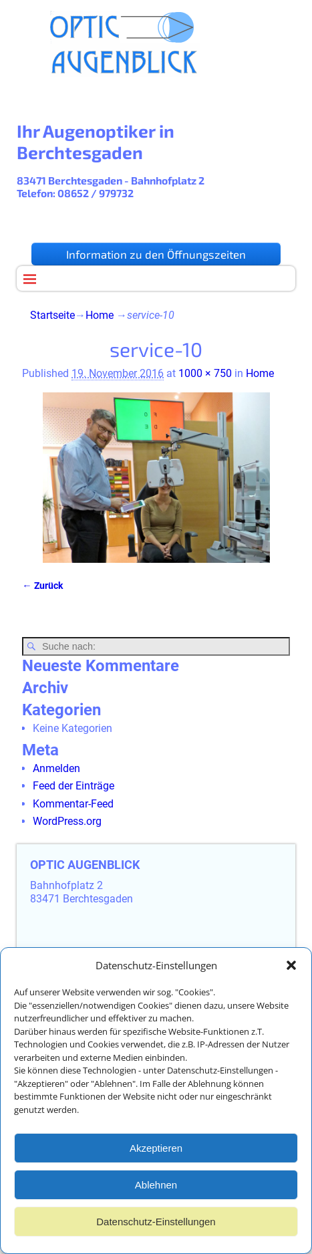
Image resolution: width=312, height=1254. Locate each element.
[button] (291, 970)
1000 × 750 (205, 373)
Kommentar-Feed (73, 803)
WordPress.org (67, 821)
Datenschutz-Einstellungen (155, 1226)
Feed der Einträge (73, 785)
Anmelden (56, 768)
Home (100, 315)
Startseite (52, 315)
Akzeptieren (156, 1152)
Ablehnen (156, 1189)
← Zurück (42, 586)
